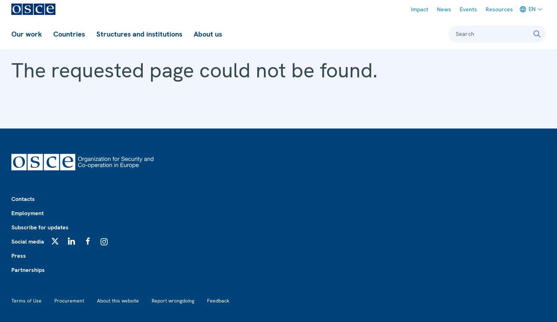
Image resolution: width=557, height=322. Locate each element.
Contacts (23, 199)
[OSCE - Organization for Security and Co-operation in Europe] (33, 9)
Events (468, 9)
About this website (118, 301)
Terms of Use (26, 301)
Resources (499, 9)
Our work (26, 34)
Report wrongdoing (173, 301)
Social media (27, 241)
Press (18, 256)
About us (208, 34)
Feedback (218, 301)
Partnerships (28, 270)
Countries (69, 34)
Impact (419, 9)
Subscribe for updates (40, 227)
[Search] (537, 34)
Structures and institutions (139, 34)
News (444, 9)
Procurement (69, 301)
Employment (27, 213)
